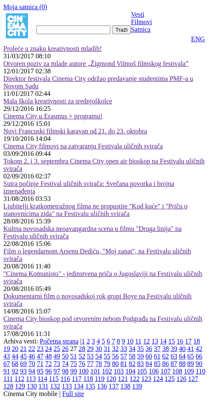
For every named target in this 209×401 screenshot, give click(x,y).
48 (48, 356)
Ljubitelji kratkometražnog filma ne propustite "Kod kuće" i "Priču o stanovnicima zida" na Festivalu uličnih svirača (95, 210)
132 (55, 386)
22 (31, 348)
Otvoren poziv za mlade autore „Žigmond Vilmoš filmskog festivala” (96, 63)
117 (77, 378)
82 (132, 363)
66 (199, 356)
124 (158, 378)
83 (140, 363)
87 (174, 363)
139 (137, 386)
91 (6, 371)
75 (73, 363)
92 (15, 371)
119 (99, 378)
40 (182, 348)
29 (90, 348)
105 (142, 371)
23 (40, 348)
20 (15, 348)
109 (189, 371)
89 (190, 363)
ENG (198, 39)
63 (174, 356)
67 (6, 363)
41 (190, 348)
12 (146, 341)
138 (125, 386)
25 (57, 348)
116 (65, 378)
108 (177, 371)
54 (98, 356)
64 (182, 356)
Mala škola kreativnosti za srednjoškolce (57, 101)
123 (146, 378)
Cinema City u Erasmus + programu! (52, 116)
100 (84, 371)
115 (54, 378)
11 (138, 341)
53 (90, 356)
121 (123, 378)
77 (90, 363)
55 (107, 356)
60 (148, 356)
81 (123, 363)
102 (107, 371)
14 (163, 341)
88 (182, 363)
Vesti (137, 14)
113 (31, 378)
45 (23, 356)
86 (165, 363)
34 (132, 348)
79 (107, 363)
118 (88, 378)
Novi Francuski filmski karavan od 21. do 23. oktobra (75, 131)
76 (82, 363)
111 (8, 378)
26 (65, 348)
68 (15, 363)
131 (43, 386)
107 (166, 371)
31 (107, 348)
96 (48, 371)
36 (148, 348)
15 (171, 341)
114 (42, 378)
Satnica (140, 29)
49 (57, 356)
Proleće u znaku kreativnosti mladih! (52, 48)
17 (188, 341)
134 (79, 386)
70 (31, 363)
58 (132, 356)
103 (119, 371)
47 (40, 356)
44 (15, 356)
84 (148, 363)
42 (199, 348)
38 (165, 348)
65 (190, 356)
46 (31, 356)
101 (95, 371)
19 (6, 348)
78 (98, 363)
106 (154, 371)
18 (197, 341)
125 (170, 378)
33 (123, 348)
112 (19, 378)
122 (135, 378)
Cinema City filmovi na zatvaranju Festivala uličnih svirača (83, 146)
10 (130, 341)
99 (73, 371)
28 (82, 348)
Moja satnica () (25, 6)
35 (140, 348)
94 (31, 371)
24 (48, 348)
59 (140, 356)
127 (193, 378)
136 (102, 386)
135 (90, 386)
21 (23, 348)
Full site (73, 393)
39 (174, 348)
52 (82, 356)
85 (157, 363)
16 (180, 341)
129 (20, 386)
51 (73, 356)
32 (115, 348)
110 (200, 371)
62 (165, 356)
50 (65, 356)
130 (32, 386)
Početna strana (59, 341)
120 (111, 378)
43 (6, 356)
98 (65, 371)
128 (8, 386)
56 (115, 356)
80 (115, 363)
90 (199, 363)
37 (157, 348)
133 (67, 386)
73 (57, 363)
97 (57, 371)
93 (23, 371)
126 (181, 378)
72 (48, 363)
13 (155, 341)
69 (23, 363)
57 (123, 356)
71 (40, 363)
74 (65, 363)
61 (157, 356)
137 (114, 386)
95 (40, 371)
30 (98, 348)
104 (130, 371)
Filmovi (141, 21)
